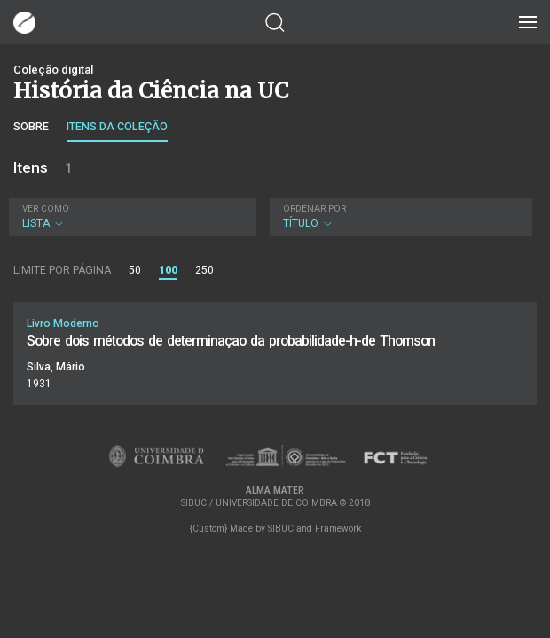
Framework (338, 528)
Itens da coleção (117, 126)
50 (135, 270)
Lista (130, 216)
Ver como (45, 209)
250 (204, 270)
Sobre (31, 126)
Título (399, 216)
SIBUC (281, 528)
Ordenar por (314, 209)
